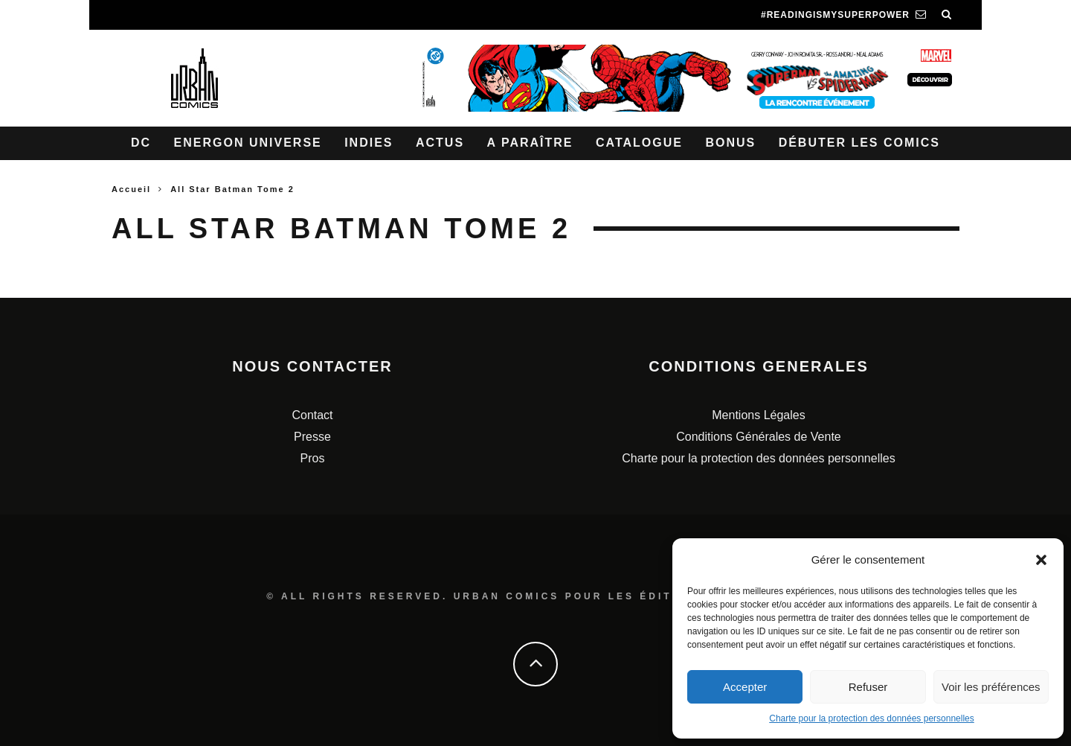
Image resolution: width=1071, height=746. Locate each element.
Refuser (868, 686)
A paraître (530, 142)
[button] (1041, 559)
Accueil (131, 189)
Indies (368, 142)
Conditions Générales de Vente (758, 436)
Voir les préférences (991, 686)
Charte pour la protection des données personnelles (871, 718)
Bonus (730, 142)
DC (141, 142)
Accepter (745, 686)
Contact (312, 415)
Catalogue (639, 142)
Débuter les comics (859, 142)
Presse (312, 436)
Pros (312, 458)
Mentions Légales (758, 415)
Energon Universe (248, 142)
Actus (440, 142)
